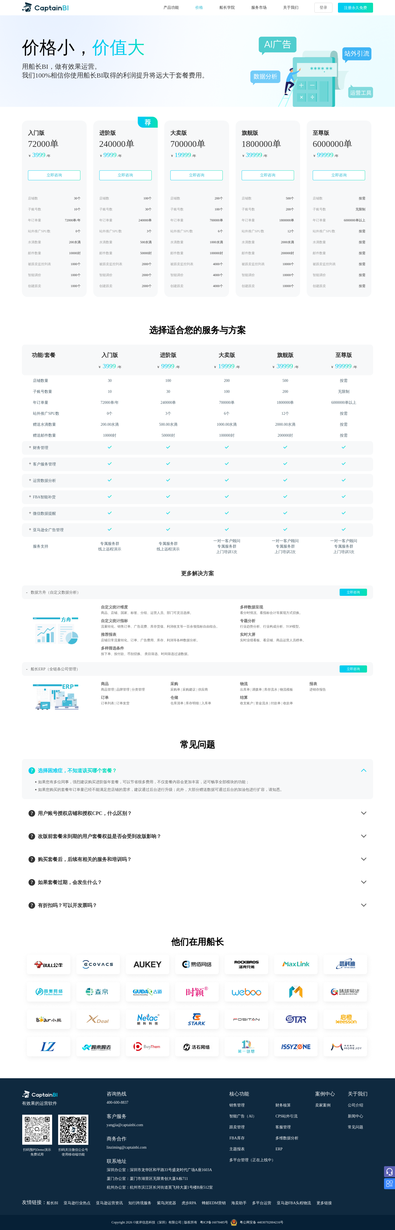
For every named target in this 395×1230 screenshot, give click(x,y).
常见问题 (355, 1127)
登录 (323, 7)
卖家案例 (323, 1105)
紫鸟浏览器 (166, 1203)
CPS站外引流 (286, 1116)
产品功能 (171, 7)
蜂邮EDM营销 (214, 1203)
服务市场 (259, 7)
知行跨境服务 (139, 1203)
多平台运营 (261, 1203)
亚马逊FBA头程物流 (294, 1203)
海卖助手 (239, 1203)
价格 (199, 7)
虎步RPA (189, 1203)
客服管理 (283, 1127)
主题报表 (237, 1149)
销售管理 (237, 1105)
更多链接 (324, 1203)
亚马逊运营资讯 (109, 1203)
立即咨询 (54, 175)
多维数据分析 (286, 1138)
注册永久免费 (355, 8)
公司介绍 (355, 1105)
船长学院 (227, 7)
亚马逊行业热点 (77, 1203)
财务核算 (283, 1105)
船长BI (52, 1203)
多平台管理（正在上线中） (252, 1160)
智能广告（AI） (242, 1116)
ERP (279, 1149)
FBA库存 (236, 1138)
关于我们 (290, 7)
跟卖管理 (237, 1127)
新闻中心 (355, 1116)
